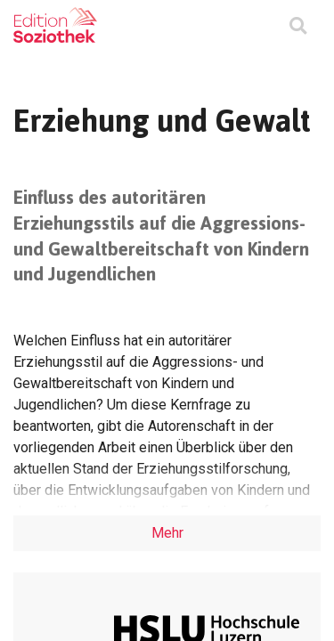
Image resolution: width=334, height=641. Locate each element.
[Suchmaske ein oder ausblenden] (297, 27)
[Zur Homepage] (55, 25)
